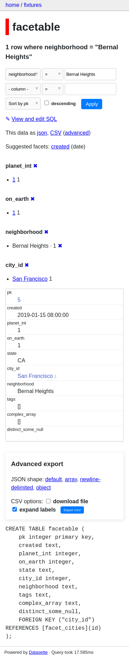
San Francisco (29, 279)
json (42, 133)
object (43, 488)
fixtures (33, 5)
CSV (56, 133)
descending (60, 103)
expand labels (34, 510)
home (12, 5)
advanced (77, 133)
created (60, 146)
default (53, 479)
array (71, 479)
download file (67, 501)
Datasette (38, 652)
